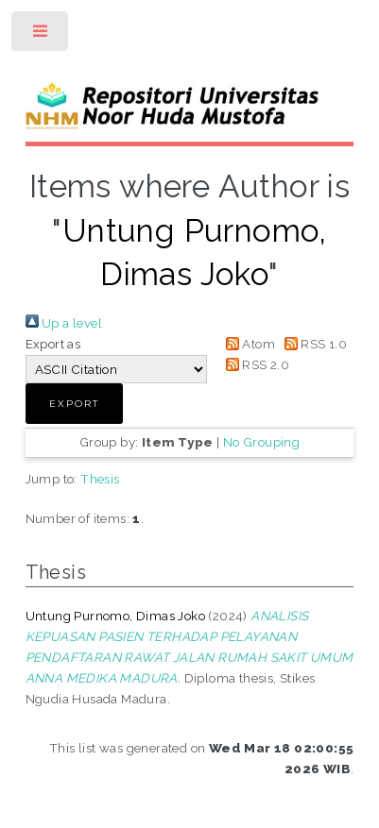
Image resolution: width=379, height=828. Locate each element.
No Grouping (261, 441)
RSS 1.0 (312, 343)
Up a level (64, 322)
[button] (74, 403)
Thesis (99, 478)
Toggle (41, 35)
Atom (247, 343)
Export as (53, 343)
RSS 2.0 (254, 364)
